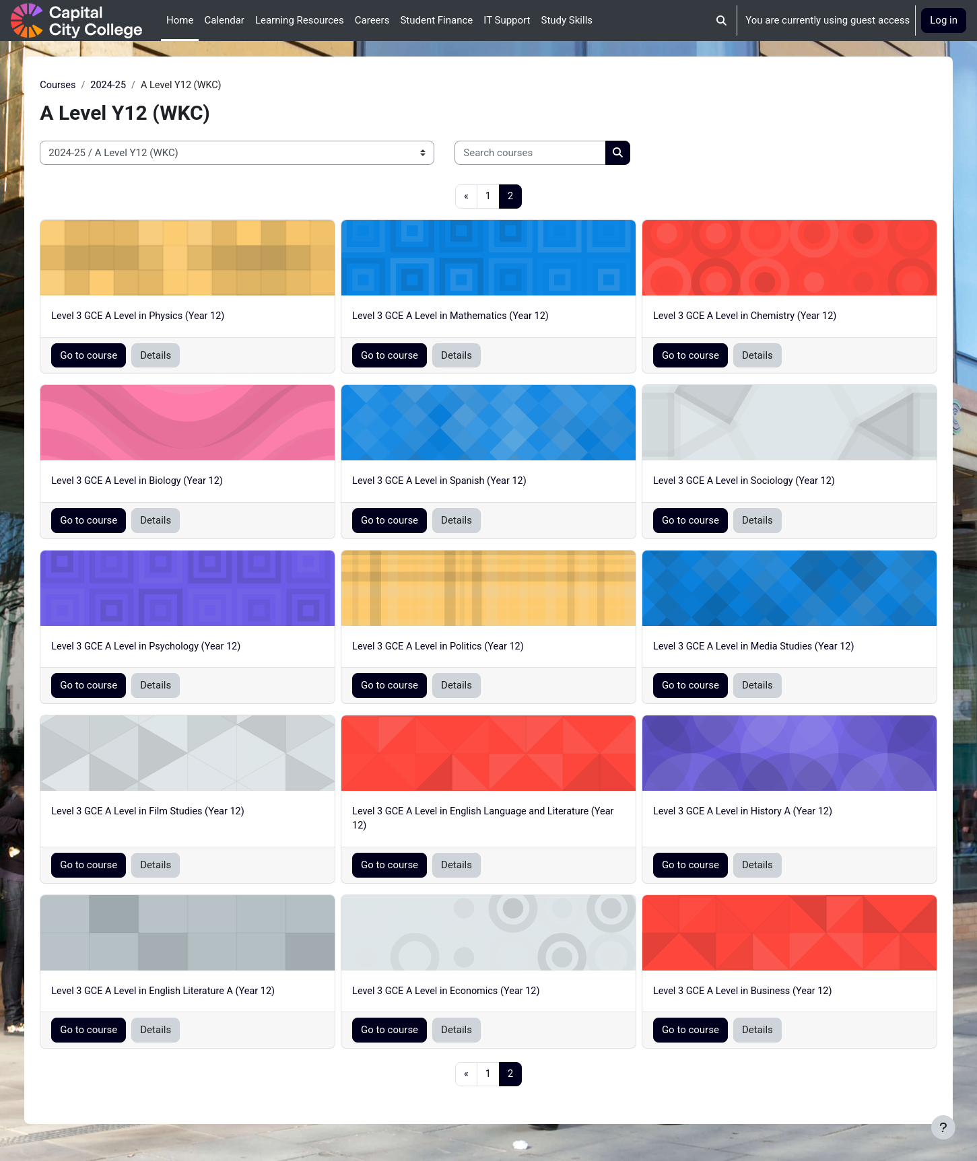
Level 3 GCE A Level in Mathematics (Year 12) (464, 318)
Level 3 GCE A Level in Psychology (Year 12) (180, 649)
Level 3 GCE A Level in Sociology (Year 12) (737, 483)
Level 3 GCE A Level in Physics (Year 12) (172, 318)
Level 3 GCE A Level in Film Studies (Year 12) (182, 814)
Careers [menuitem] (372, 20)
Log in (943, 20)
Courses (89, 85)
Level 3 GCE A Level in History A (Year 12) (736, 814)
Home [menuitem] (179, 20)
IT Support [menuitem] (506, 20)
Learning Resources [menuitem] (299, 20)
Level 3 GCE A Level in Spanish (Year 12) (452, 483)
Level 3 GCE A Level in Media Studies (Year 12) (747, 649)
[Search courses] (561, 153)
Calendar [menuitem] (224, 20)
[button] (722, 20)
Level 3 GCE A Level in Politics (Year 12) (451, 649)
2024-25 (141, 85)
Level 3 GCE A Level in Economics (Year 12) (459, 995)
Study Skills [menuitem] (567, 20)
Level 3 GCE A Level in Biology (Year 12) (171, 483)
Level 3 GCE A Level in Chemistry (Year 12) (738, 318)
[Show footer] (943, 1127)
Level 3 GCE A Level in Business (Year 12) (736, 995)
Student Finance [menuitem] (436, 20)
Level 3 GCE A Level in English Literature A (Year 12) (198, 995)
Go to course (119, 357)
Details (186, 357)
